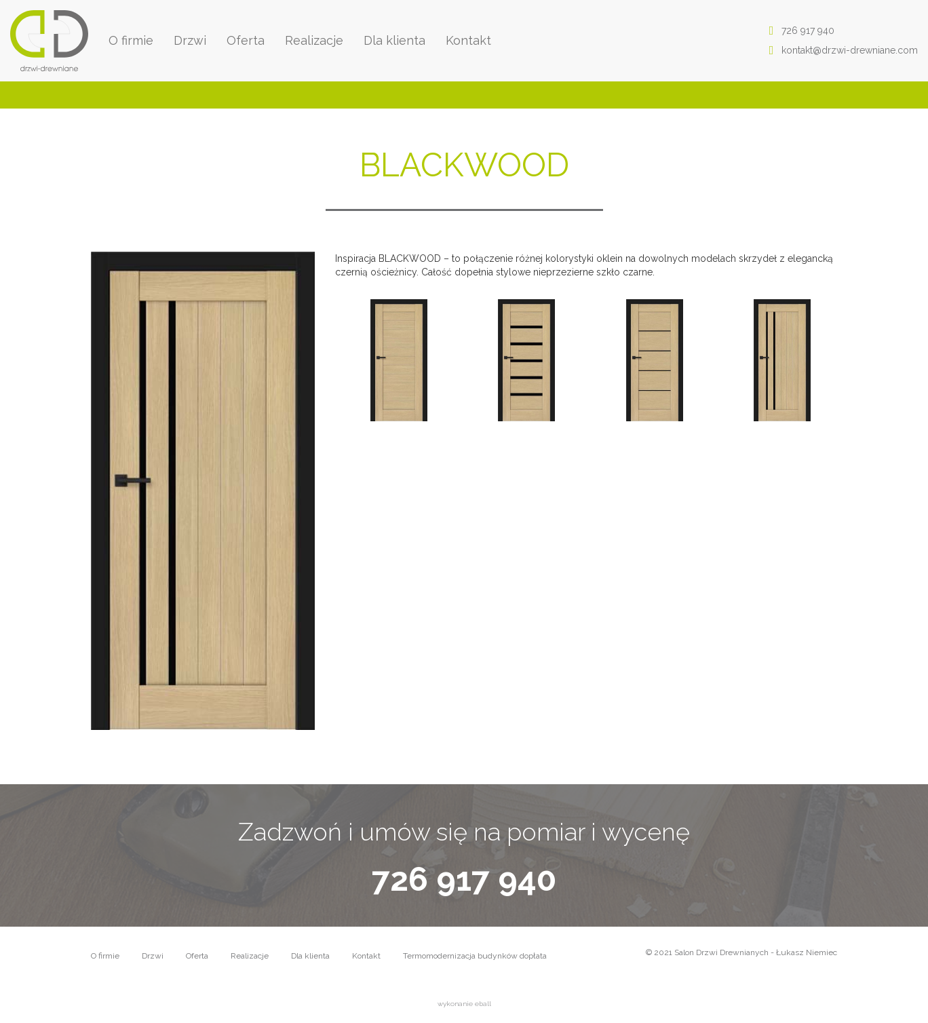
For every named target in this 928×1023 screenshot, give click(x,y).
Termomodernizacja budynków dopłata (475, 956)
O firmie (131, 40)
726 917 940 (797, 30)
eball (483, 1003)
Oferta (246, 40)
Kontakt (468, 40)
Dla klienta (394, 40)
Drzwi (190, 40)
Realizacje (314, 40)
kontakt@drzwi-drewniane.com (839, 50)
